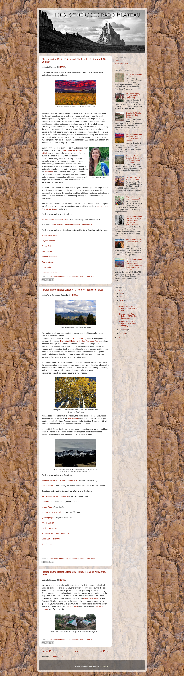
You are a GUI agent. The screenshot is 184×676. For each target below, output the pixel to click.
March (122, 303)
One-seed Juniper (49, 273)
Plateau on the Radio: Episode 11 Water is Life (133, 242)
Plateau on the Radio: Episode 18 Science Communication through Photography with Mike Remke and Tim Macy (133, 264)
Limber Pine (47, 507)
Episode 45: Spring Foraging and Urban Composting (133, 96)
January (123, 333)
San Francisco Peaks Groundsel (55, 496)
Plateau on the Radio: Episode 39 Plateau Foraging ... (127, 323)
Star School (73, 419)
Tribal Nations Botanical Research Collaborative (72, 225)
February (123, 330)
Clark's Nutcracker (49, 528)
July (121, 293)
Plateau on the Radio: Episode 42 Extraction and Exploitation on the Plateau (133, 159)
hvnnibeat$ (73, 606)
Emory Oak (46, 246)
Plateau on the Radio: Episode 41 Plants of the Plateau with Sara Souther (133, 137)
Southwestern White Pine (52, 512)
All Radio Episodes (122, 64)
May (121, 300)
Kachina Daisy (48, 262)
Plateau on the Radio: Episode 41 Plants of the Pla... (129, 308)
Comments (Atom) (59, 656)
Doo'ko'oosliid (47, 486)
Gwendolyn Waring (78, 338)
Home (76, 651)
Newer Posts (48, 651)
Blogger (106, 666)
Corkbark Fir (47, 502)
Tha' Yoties (46, 209)
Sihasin (55, 209)
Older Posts (103, 651)
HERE (62, 67)
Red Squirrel (47, 544)
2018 (120, 337)
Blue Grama (47, 251)
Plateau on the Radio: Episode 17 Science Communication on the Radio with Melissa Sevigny (133, 220)
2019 (120, 290)
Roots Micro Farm (90, 598)
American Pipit (48, 523)
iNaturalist (49, 172)
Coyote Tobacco (48, 241)
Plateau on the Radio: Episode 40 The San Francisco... (128, 316)
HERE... (74, 295)
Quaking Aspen (48, 518)
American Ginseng (49, 235)
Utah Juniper (47, 267)
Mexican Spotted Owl (51, 539)
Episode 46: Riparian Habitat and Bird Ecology (133, 115)
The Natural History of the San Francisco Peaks (80, 341)
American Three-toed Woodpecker (56, 534)
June (122, 297)
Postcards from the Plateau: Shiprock (132, 178)
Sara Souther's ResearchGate (54, 220)
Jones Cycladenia (49, 257)
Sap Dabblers (102, 206)
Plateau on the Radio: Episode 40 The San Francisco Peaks (72, 290)
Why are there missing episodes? (132, 198)
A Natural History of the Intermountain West (60, 480)
